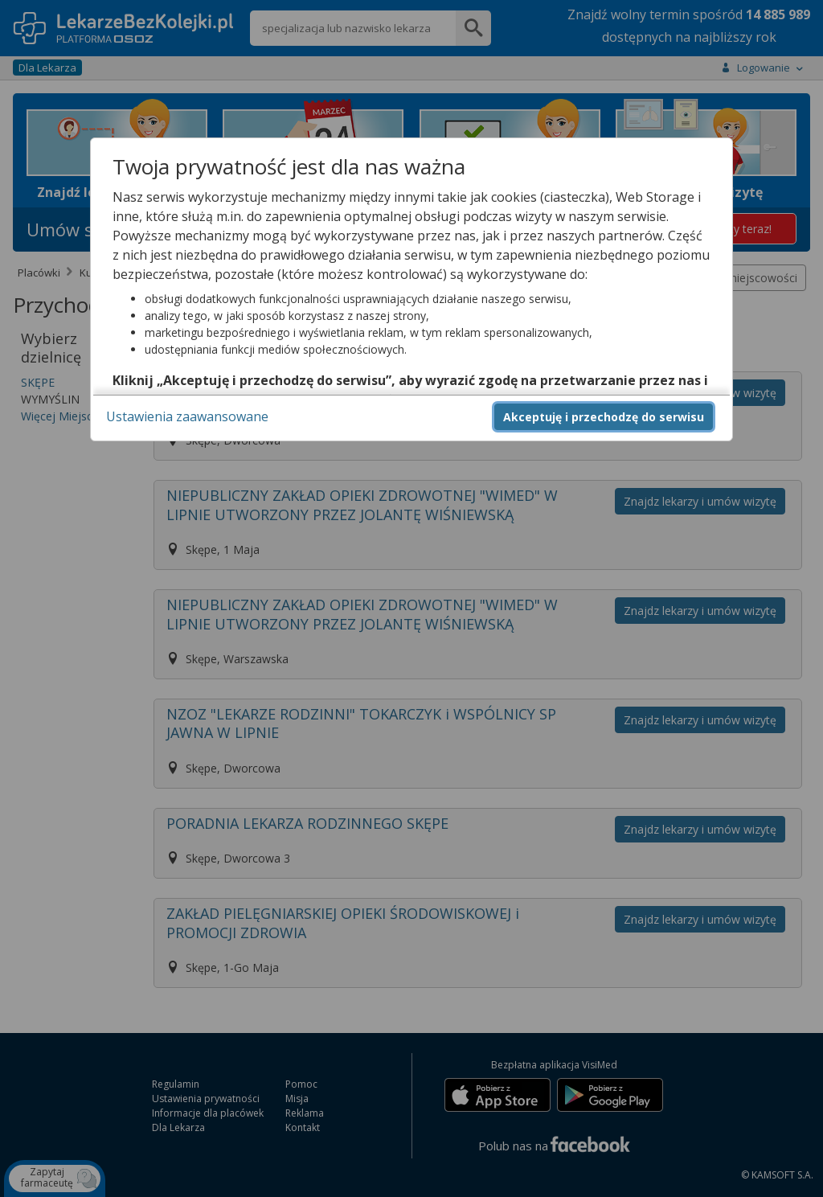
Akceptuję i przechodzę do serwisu (603, 416)
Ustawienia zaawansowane (187, 416)
